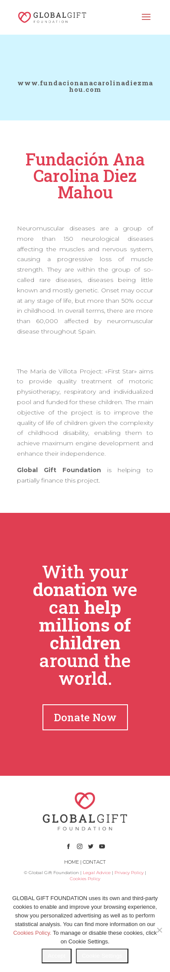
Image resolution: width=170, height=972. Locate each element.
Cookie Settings (102, 956)
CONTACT (94, 862)
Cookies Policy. (32, 933)
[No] (159, 930)
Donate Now (85, 717)
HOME (71, 862)
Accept (56, 956)
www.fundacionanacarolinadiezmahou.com (85, 86)
